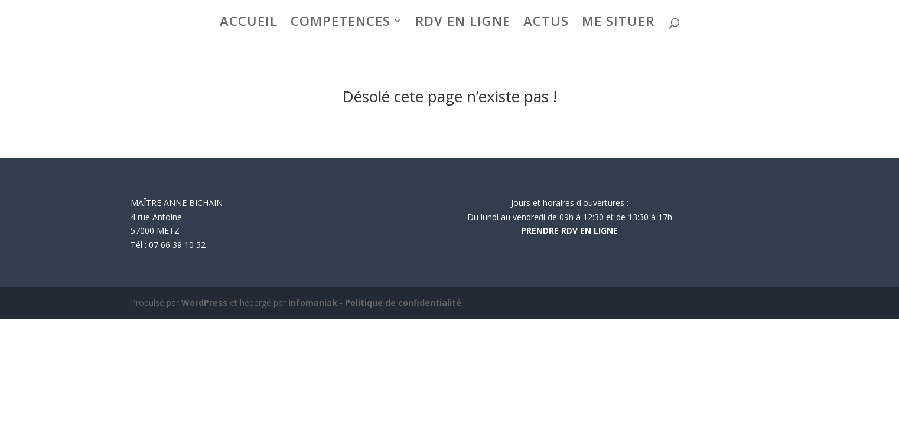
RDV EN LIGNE (462, 23)
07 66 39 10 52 (177, 244)
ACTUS (546, 23)
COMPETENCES (340, 23)
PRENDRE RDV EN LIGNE (569, 230)
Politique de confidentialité (403, 302)
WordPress (204, 302)
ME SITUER (618, 23)
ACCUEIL (249, 23)
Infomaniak (312, 302)
